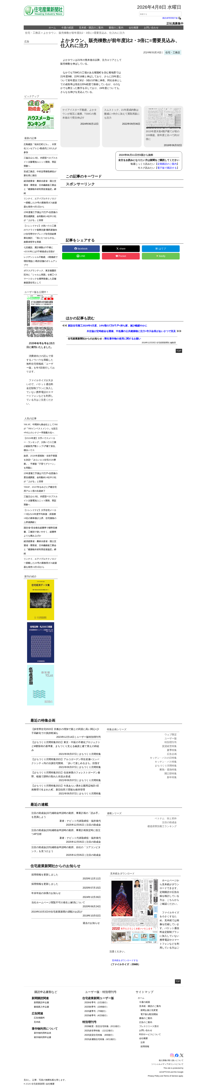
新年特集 (172, 777)
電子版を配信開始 (149, 1014)
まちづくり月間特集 (90, 754)
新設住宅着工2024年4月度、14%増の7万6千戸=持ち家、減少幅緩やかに (107, 325)
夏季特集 (172, 750)
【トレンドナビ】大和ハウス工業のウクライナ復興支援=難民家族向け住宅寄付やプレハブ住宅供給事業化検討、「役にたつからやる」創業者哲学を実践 (40, 233)
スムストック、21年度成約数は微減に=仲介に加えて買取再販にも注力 (122, 114)
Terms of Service (171, 1076)
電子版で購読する (167, 167)
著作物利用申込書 (42, 1037)
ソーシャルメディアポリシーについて (167, 1064)
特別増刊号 (95, 737)
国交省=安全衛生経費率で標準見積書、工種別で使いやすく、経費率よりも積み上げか (40, 531)
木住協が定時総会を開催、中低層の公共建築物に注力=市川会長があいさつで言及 (131, 331)
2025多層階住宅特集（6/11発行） (100, 1039)
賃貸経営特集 (169, 746)
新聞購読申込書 (41, 1002)
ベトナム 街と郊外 (166, 818)
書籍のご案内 (116, 27)
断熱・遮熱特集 (168, 769)
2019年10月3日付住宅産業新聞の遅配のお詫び (56, 911)
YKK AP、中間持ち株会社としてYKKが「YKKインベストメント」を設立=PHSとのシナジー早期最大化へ (41, 428)
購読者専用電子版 (171, 18)
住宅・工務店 (32, 32)
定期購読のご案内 (167, 164)
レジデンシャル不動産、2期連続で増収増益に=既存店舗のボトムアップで (41, 261)
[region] (152, 79)
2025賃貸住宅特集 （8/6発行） (99, 1035)
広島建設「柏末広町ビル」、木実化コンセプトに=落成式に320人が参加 (40, 148)
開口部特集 (170, 773)
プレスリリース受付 (149, 1026)
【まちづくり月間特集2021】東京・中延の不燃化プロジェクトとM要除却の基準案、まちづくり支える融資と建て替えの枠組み (65, 746)
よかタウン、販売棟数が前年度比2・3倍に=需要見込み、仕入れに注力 (84, 32)
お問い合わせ (151, 27)
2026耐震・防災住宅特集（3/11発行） (103, 1026)
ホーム (52, 27)
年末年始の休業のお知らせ (46, 893)
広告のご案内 (145, 1022)
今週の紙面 (67, 27)
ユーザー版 (82, 737)
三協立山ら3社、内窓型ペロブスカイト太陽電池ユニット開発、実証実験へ (40, 162)
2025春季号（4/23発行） (96, 1015)
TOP (178, 350)
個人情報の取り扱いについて (171, 1060)
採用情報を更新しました (44, 874)
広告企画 (172, 754)
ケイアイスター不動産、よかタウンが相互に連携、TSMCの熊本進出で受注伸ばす (79, 114)
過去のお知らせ (91, 923)
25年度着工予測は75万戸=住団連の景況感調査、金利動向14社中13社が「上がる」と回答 (41, 216)
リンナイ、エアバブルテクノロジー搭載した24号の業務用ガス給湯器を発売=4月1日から (40, 202)
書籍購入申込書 (41, 1007)
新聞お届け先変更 (149, 1010)
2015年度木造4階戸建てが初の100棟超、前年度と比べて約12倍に (163, 124)
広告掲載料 (39, 1018)
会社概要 (133, 27)
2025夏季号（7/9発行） (95, 1011)
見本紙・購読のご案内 (91, 27)
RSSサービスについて (150, 1034)
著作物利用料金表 (42, 1033)
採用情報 (145, 1046)
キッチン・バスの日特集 (163, 757)
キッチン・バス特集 (166, 761)
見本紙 (37, 1022)
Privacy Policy (154, 1076)
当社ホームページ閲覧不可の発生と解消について (58, 902)
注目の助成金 (93, 824)
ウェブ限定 (170, 734)
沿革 (143, 1042)
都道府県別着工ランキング (162, 826)
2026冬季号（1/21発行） (96, 1002)
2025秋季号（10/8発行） (96, 1007)
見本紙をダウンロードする (125, 960)
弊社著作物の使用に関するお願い (122, 338)
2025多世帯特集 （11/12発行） (99, 1030)
